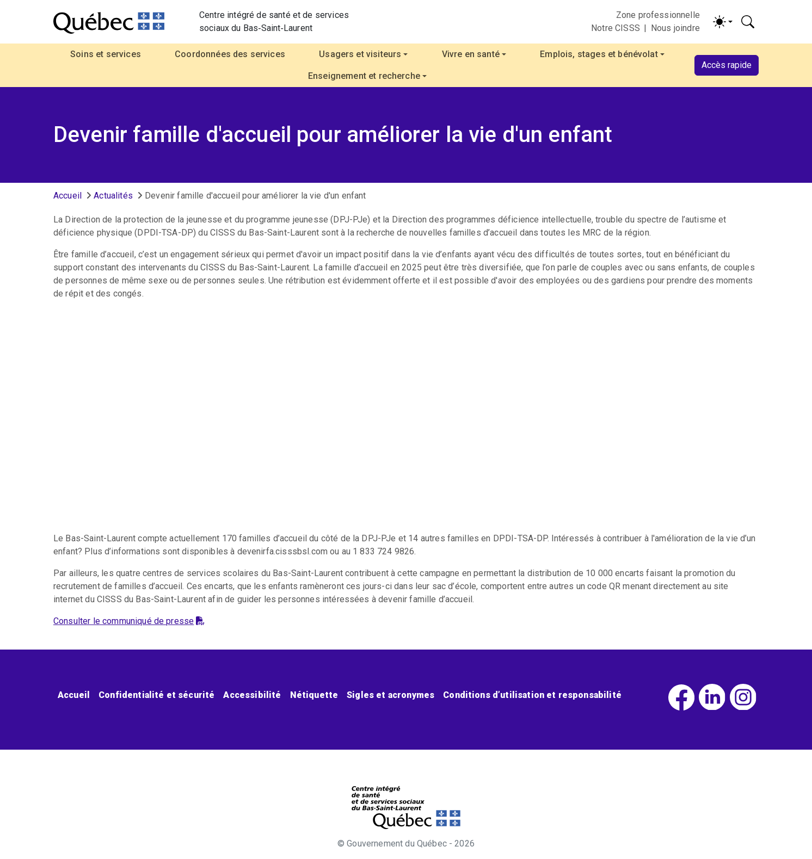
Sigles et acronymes (390, 695)
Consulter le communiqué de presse (129, 621)
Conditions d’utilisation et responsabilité (532, 695)
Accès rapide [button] (727, 65)
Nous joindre (675, 28)
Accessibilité (252, 695)
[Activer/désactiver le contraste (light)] (723, 22)
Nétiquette (314, 695)
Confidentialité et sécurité (156, 695)
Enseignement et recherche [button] (364, 76)
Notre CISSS (615, 28)
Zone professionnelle (658, 15)
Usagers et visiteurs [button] (360, 54)
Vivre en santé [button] (471, 54)
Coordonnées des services (230, 54)
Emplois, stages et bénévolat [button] (598, 54)
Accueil (67, 195)
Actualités (113, 195)
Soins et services (105, 54)
